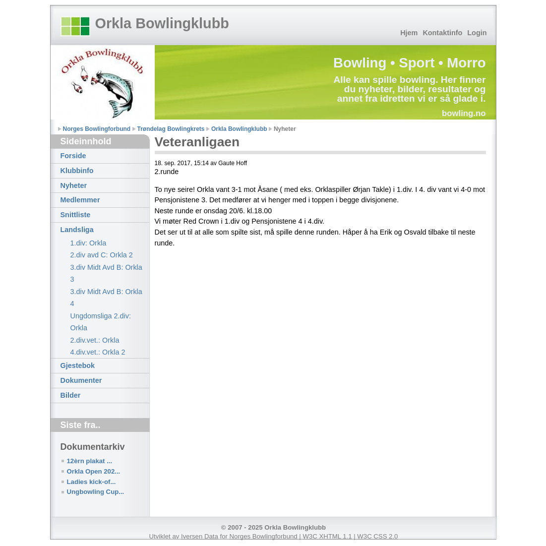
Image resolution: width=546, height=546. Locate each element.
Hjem (409, 33)
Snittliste (76, 215)
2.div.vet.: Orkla (95, 340)
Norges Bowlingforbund (97, 128)
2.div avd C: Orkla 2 (101, 255)
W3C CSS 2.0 (377, 536)
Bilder (71, 395)
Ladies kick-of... (91, 481)
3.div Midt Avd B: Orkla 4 (106, 297)
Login (476, 33)
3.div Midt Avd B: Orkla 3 (106, 273)
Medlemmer (80, 200)
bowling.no (464, 113)
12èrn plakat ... (90, 461)
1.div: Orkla (88, 243)
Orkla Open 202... (94, 471)
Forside (73, 156)
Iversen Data (199, 536)
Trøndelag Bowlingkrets (171, 128)
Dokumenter (81, 380)
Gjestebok (78, 365)
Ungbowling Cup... (95, 491)
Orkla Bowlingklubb (162, 23)
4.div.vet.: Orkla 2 (97, 352)
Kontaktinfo (442, 33)
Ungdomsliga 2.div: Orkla (100, 322)
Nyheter (74, 185)
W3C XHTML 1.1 (327, 536)
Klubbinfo (77, 171)
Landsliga (77, 230)
